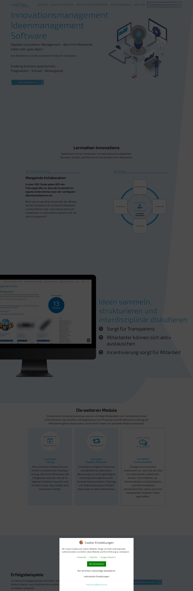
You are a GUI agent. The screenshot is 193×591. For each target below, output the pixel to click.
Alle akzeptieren (96, 564)
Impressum (91, 584)
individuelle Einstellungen (96, 576)
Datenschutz (101, 584)
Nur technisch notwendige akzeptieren (96, 570)
